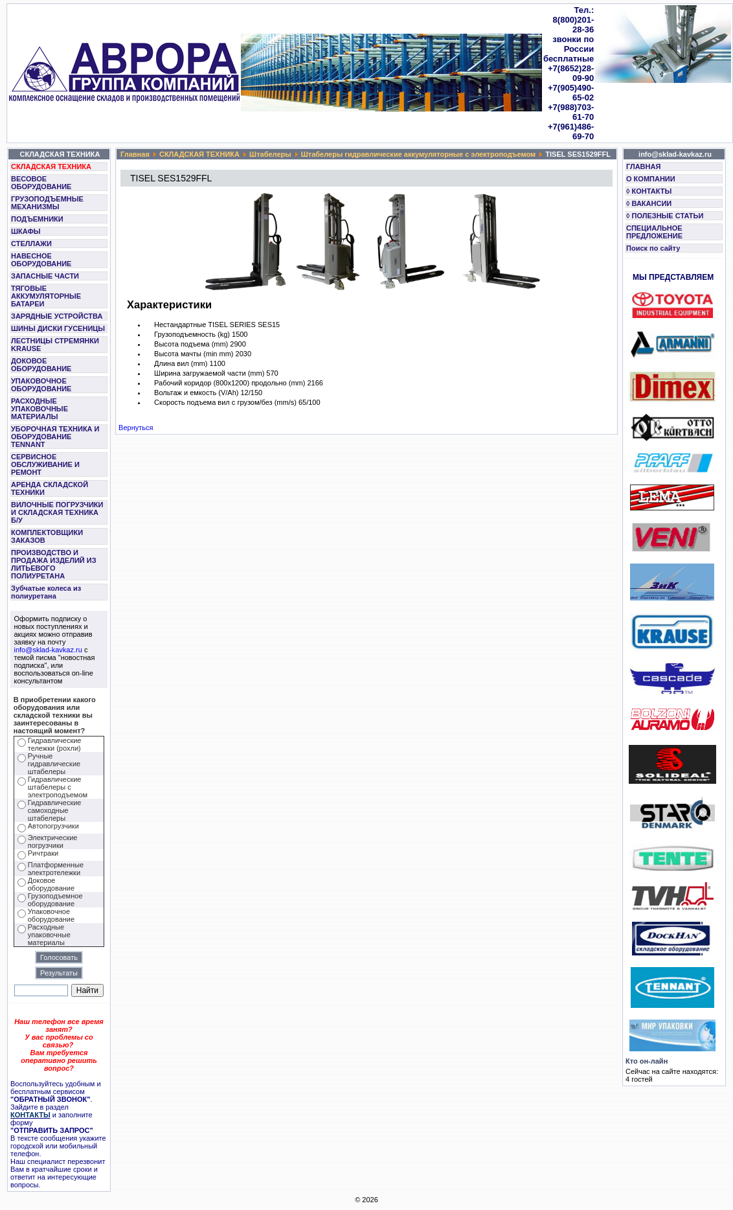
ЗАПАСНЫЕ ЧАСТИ (45, 276)
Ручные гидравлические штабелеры (54, 763)
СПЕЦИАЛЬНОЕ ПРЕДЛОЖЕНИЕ (654, 232)
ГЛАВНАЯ (643, 166)
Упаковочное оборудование (51, 915)
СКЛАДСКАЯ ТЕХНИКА (51, 166)
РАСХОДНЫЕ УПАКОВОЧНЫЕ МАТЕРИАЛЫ (39, 408)
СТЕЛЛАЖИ (31, 243)
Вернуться (135, 427)
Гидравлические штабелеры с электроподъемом (57, 787)
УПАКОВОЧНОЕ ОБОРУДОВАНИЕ (41, 385)
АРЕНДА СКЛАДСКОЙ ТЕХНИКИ (49, 488)
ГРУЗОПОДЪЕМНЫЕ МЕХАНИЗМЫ (47, 203)
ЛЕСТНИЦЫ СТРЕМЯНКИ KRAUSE (55, 344)
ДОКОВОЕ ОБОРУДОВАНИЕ (41, 364)
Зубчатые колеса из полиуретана (46, 592)
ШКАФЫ (26, 231)
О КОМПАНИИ (650, 179)
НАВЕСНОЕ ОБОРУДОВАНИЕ (41, 260)
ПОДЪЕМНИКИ (37, 219)
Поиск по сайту (653, 248)
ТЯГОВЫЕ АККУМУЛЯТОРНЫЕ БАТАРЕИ (46, 296)
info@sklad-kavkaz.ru (48, 650)
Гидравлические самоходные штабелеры (55, 810)
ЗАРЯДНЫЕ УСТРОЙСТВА (56, 316)
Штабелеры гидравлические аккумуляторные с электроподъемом (418, 154)
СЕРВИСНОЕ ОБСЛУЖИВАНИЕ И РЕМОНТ (45, 464)
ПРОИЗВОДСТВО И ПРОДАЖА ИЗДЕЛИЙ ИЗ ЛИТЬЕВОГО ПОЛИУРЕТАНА (53, 564)
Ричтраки (43, 853)
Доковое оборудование (51, 884)
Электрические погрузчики (53, 841)
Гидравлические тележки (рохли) (55, 744)
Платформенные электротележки (56, 868)
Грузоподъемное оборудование (55, 900)
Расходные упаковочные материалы (49, 934)
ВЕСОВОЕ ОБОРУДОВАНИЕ (41, 182)
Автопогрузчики (53, 826)
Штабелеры (270, 154)
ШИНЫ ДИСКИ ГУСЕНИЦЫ (58, 328)
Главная (135, 154)
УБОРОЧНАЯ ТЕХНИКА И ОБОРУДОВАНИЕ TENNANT (55, 436)
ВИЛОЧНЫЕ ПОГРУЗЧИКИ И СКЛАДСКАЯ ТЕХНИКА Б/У (57, 512)
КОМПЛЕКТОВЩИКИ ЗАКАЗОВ (47, 536)
